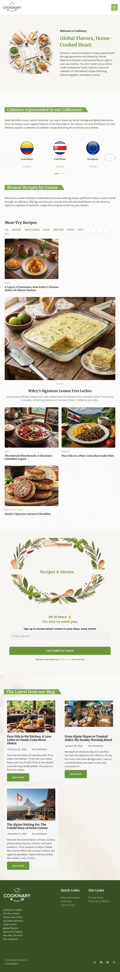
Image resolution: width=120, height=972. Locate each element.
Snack (70, 229)
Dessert (16, 229)
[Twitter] (107, 962)
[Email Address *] (60, 636)
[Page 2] (63, 173)
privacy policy (65, 659)
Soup (80, 229)
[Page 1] (56, 173)
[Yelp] (95, 962)
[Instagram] (114, 962)
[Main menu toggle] (114, 7)
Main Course (32, 229)
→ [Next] (109, 157)
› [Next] (102, 229)
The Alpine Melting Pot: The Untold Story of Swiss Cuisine (27, 826)
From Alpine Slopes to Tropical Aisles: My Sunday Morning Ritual (88, 738)
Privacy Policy (95, 897)
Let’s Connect (68, 904)
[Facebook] (101, 962)
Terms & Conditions (99, 901)
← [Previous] (10, 157)
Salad (46, 229)
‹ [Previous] (90, 229)
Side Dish (58, 229)
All (7, 229)
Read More (18, 777)
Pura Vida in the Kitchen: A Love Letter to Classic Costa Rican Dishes (29, 740)
